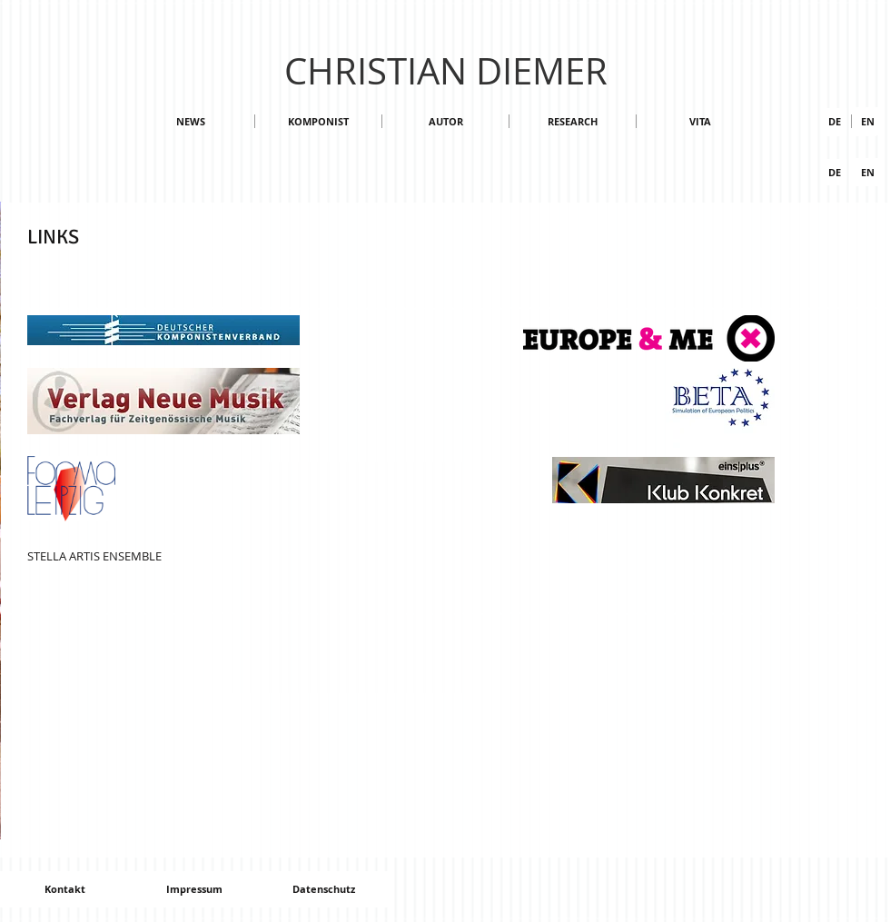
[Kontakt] (64, 889)
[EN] (867, 172)
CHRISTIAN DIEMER (446, 70)
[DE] (834, 121)
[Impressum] (194, 889)
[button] (867, 121)
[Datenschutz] (323, 889)
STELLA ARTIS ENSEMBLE (94, 556)
